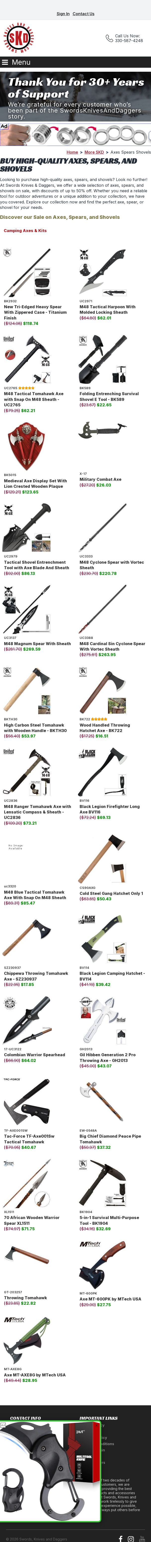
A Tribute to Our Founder (31, 1490)
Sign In (63, 14)
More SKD (94, 152)
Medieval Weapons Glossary (35, 1503)
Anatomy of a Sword (28, 1497)
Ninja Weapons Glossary (31, 1509)
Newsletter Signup (26, 1515)
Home (72, 152)
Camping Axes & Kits (25, 230)
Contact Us (84, 14)
